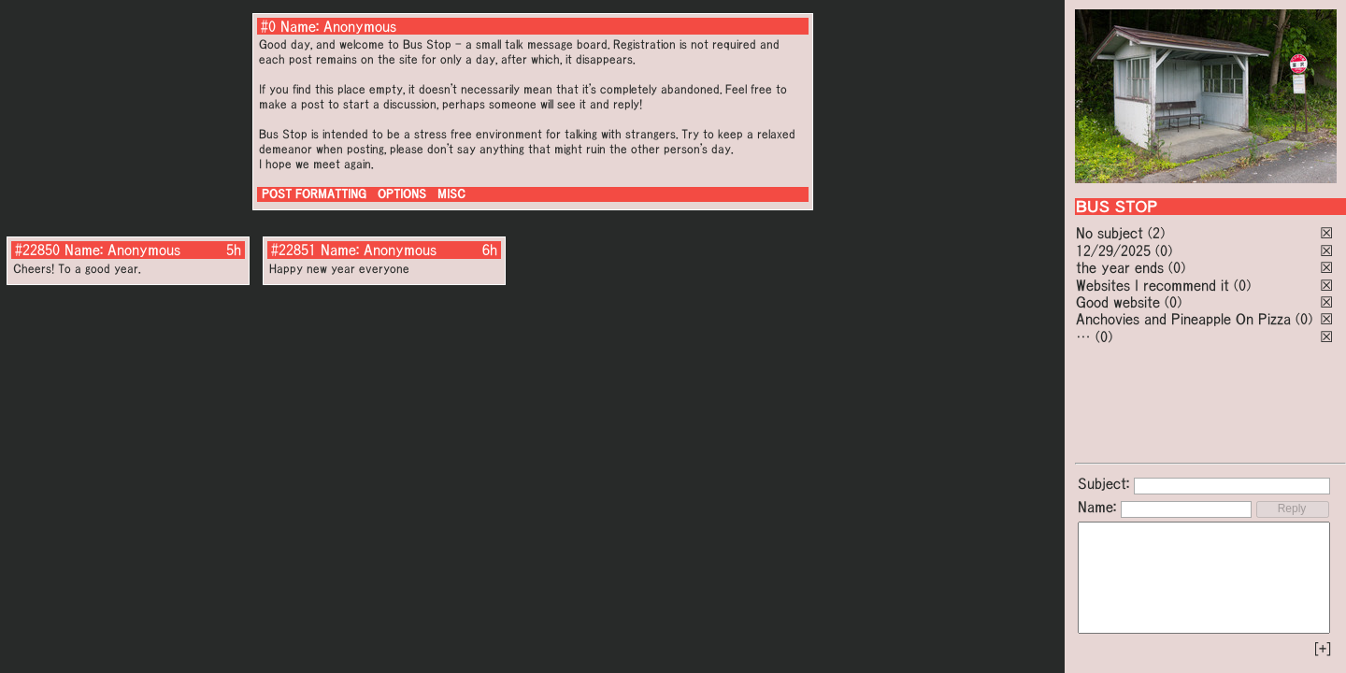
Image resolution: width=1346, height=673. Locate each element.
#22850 (37, 249)
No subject (1112, 232)
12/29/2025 (1113, 250)
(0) (1163, 250)
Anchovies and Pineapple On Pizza (1183, 318)
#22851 (293, 249)
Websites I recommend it (1152, 285)
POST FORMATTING (314, 194)
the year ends (1120, 267)
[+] (1322, 648)
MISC (451, 194)
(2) (1156, 232)
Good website (1118, 301)
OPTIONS (402, 194)
